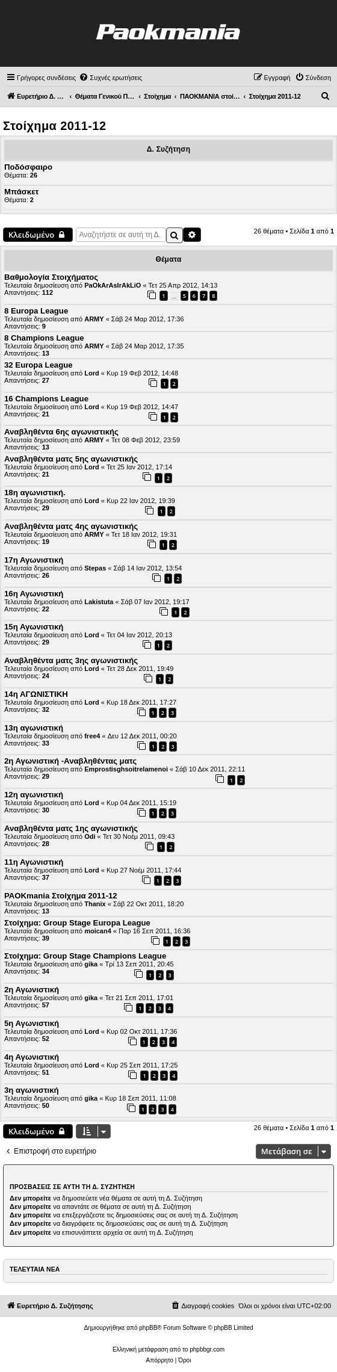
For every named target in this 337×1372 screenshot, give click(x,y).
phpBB (148, 1327)
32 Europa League (38, 364)
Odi (89, 836)
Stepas (95, 568)
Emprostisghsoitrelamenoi (126, 769)
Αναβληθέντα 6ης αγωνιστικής (61, 431)
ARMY (94, 319)
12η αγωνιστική (33, 794)
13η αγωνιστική (33, 727)
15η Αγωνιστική (33, 626)
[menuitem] (110, 77)
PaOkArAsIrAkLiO (112, 285)
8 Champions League (44, 337)
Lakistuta (98, 601)
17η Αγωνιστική (33, 559)
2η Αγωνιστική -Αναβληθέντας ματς (70, 760)
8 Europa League (36, 310)
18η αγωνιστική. (35, 492)
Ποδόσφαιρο (28, 167)
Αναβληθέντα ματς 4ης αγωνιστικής (71, 526)
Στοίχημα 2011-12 (54, 125)
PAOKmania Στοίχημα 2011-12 (60, 895)
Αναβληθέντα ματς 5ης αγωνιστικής (71, 458)
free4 (92, 736)
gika (90, 964)
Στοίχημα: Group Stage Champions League (85, 955)
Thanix (94, 903)
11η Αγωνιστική (33, 862)
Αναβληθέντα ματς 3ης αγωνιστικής (71, 660)
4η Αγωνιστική (31, 1056)
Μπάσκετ (21, 191)
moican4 (97, 931)
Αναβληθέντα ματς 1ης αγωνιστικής (71, 828)
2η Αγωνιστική (31, 989)
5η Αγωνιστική (31, 1023)
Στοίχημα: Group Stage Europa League (77, 922)
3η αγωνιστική (31, 1090)
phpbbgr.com (207, 1349)
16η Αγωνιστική (33, 593)
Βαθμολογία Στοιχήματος (51, 277)
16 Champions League (46, 398)
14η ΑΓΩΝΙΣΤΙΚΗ (36, 694)
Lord (91, 373)
